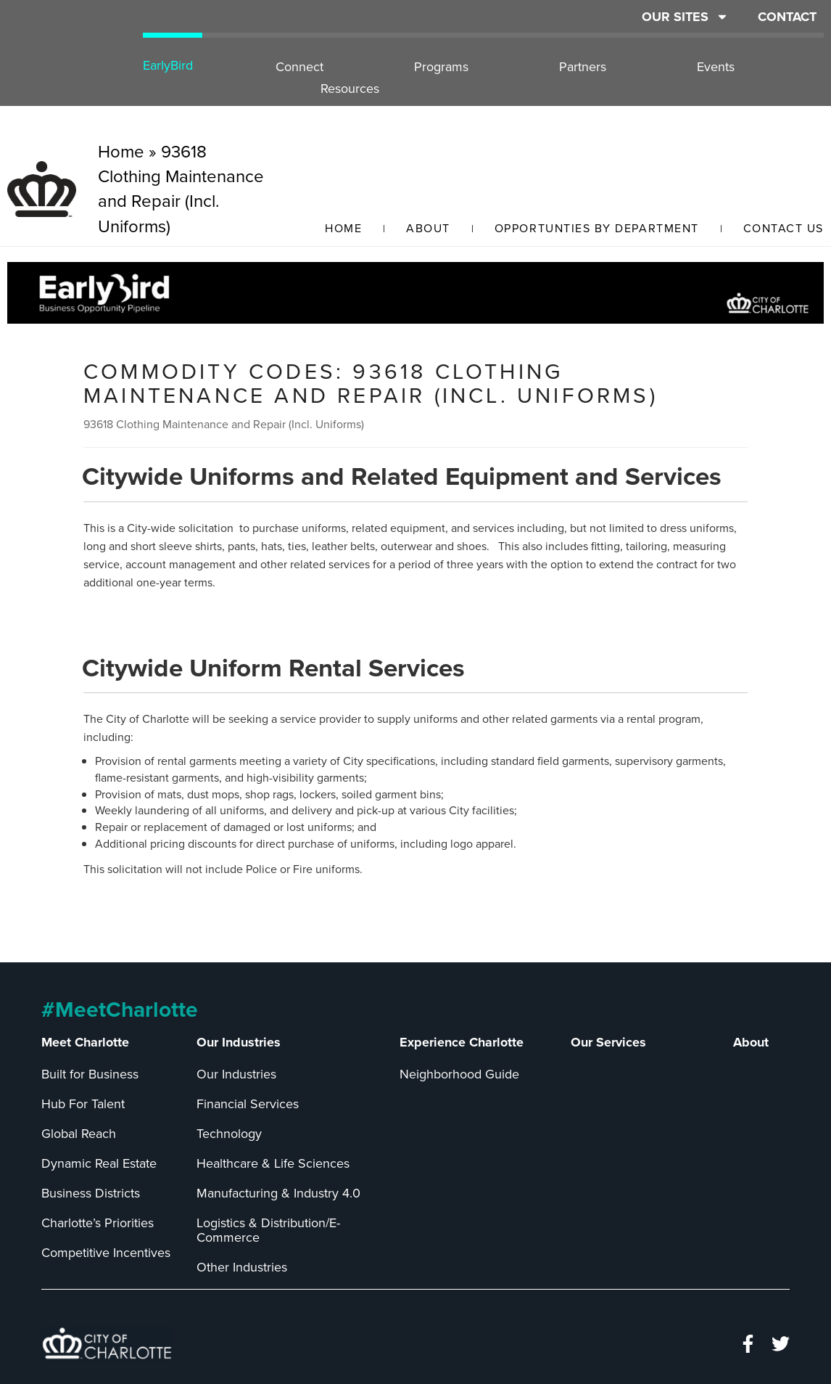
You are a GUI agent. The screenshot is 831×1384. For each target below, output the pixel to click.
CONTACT (787, 16)
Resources (350, 88)
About (428, 228)
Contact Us (783, 228)
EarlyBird (168, 65)
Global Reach (78, 1133)
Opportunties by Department (597, 228)
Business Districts (90, 1193)
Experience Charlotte (462, 1042)
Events (716, 66)
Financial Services (248, 1104)
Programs (441, 66)
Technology (229, 1133)
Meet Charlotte (85, 1042)
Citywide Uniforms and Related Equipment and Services (402, 476)
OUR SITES (685, 16)
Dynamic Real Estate (99, 1163)
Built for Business (89, 1074)
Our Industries (239, 1042)
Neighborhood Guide (459, 1074)
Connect (299, 66)
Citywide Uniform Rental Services (273, 668)
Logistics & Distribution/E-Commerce (268, 1230)
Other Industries (242, 1267)
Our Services (608, 1042)
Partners (582, 66)
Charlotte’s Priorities (97, 1223)
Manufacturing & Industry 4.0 (278, 1193)
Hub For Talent (83, 1104)
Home (343, 228)
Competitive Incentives (105, 1252)
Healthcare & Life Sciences (273, 1163)
